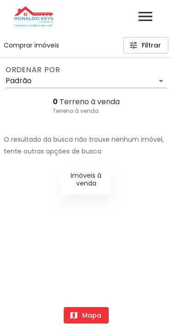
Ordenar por (33, 70)
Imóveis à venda (86, 179)
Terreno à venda (76, 111)
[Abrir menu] (145, 16)
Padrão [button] (19, 80)
